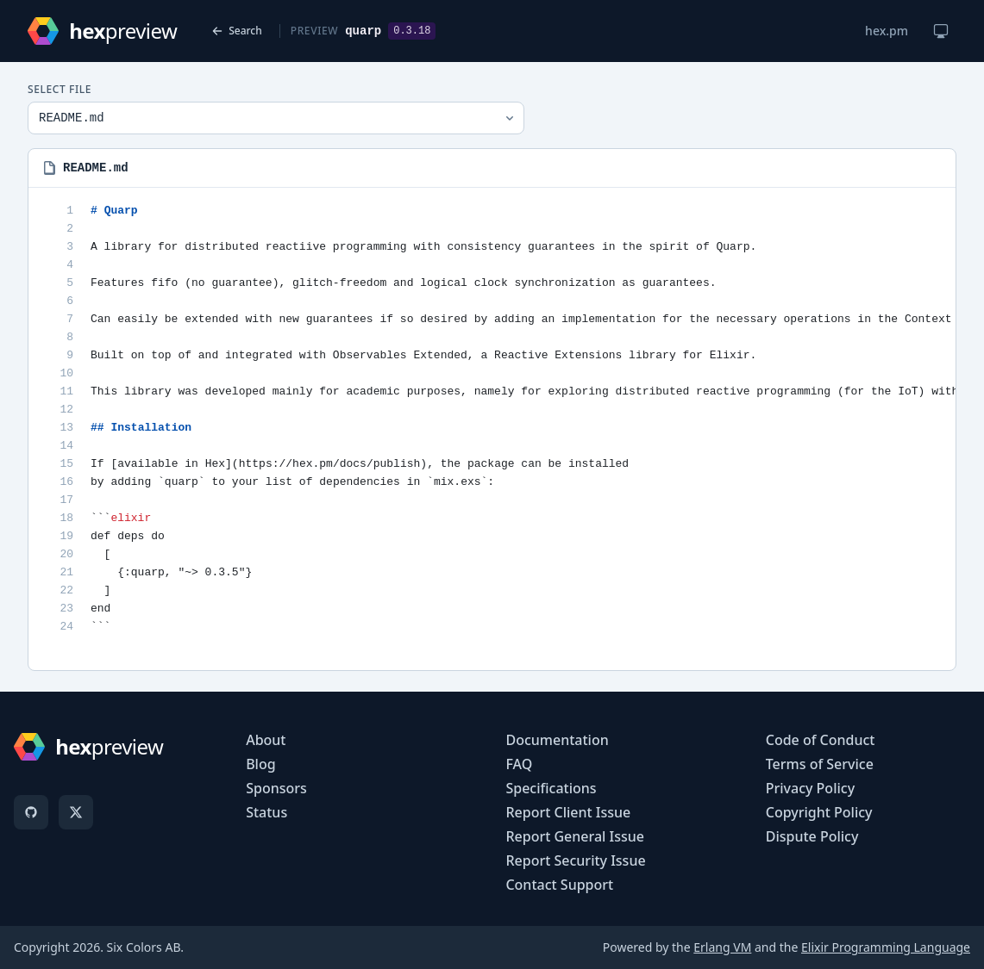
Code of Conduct (820, 740)
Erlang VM (722, 947)
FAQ (518, 764)
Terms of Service (820, 764)
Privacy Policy (810, 788)
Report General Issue (574, 836)
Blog (260, 764)
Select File (59, 89)
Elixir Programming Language (885, 947)
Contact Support (559, 884)
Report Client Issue (567, 812)
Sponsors (276, 788)
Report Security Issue (575, 860)
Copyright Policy (819, 812)
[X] (76, 812)
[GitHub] (31, 812)
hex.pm (886, 30)
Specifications (550, 788)
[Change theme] (940, 31)
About (265, 740)
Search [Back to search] (236, 30)
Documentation (556, 740)
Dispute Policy (812, 836)
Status (266, 812)
